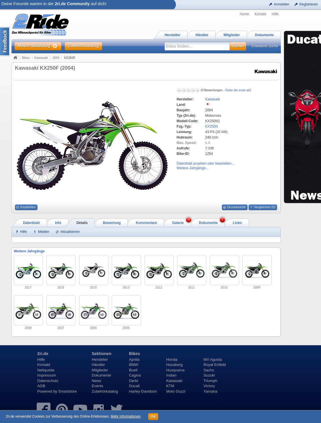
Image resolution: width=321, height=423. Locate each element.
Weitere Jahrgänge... (192, 168)
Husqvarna (175, 370)
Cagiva (135, 375)
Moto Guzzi (175, 391)
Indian (171, 375)
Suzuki (209, 375)
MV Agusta (212, 359)
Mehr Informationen (125, 416)
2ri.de (42, 353)
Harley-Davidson (143, 391)
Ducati (134, 386)
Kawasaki (41, 57)
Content (5, 41)
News (96, 381)
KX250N (211, 126)
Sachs (208, 370)
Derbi (133, 381)
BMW (133, 364)
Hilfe (275, 14)
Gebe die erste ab (237, 90)
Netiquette (45, 370)
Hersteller (100, 359)
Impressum (46, 375)
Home (244, 14)
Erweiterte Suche (265, 46)
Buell (133, 370)
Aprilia (134, 359)
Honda (171, 359)
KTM (170, 386)
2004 (55, 57)
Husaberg (174, 364)
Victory (209, 386)
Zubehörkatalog (105, 391)
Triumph (210, 381)
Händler (98, 364)
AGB (41, 386)
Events (97, 386)
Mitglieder (100, 370)
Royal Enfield (214, 364)
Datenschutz (47, 381)
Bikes (26, 57)
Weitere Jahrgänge (29, 251)
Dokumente (101, 375)
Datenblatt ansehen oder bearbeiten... (205, 163)
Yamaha (210, 391)
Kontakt (260, 14)
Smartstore (67, 391)
